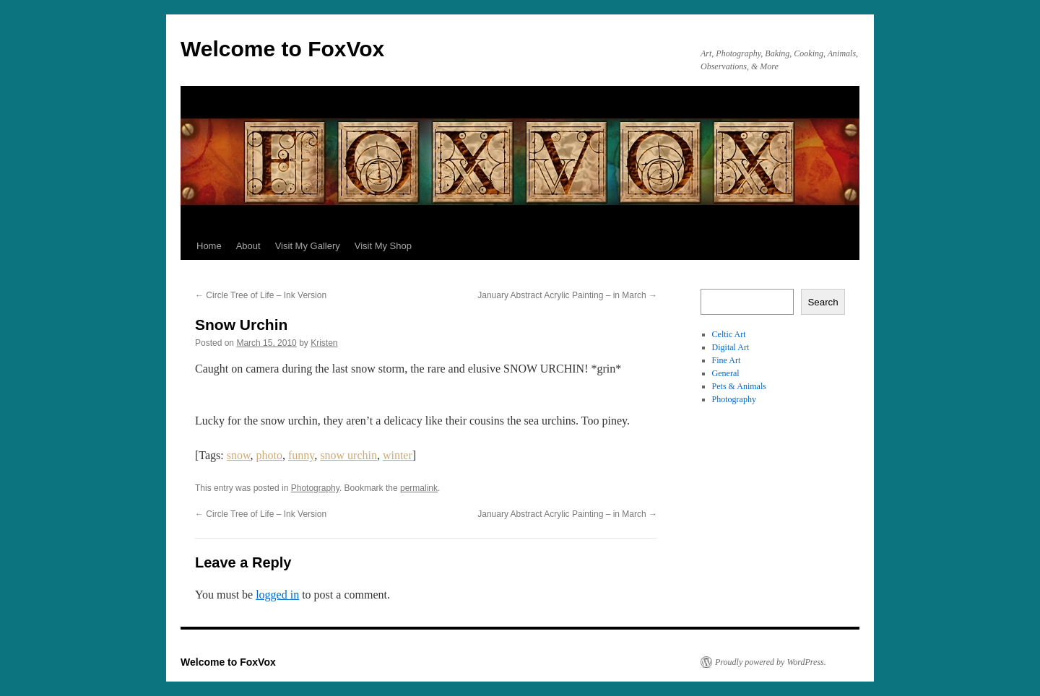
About (248, 245)
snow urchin (348, 455)
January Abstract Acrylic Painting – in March (567, 295)
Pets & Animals (739, 386)
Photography (315, 488)
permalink (419, 488)
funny (301, 455)
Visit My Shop (383, 245)
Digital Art (731, 347)
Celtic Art (729, 334)
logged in (277, 594)
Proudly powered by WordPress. (770, 662)
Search (822, 302)
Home (209, 245)
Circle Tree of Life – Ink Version (260, 295)
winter (397, 455)
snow (239, 455)
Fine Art (726, 360)
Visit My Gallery (307, 245)
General (726, 373)
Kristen (324, 343)
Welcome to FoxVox (282, 49)
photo (269, 455)
